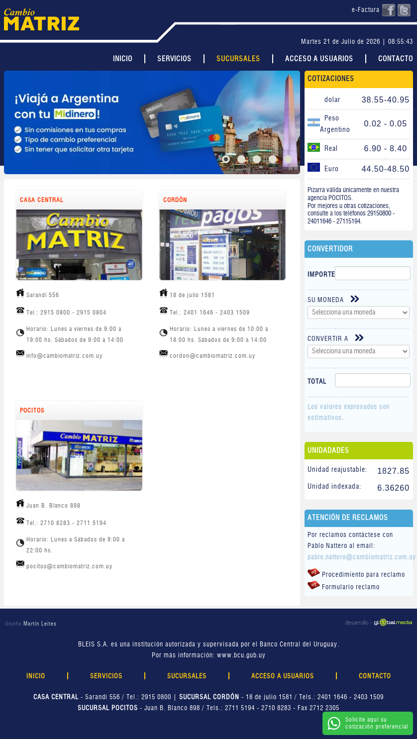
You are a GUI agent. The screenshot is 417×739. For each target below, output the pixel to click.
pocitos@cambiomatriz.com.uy (69, 566)
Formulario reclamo (344, 586)
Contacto (395, 59)
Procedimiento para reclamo (356, 573)
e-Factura (366, 10)
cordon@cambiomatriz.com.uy (212, 356)
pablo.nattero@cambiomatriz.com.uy (362, 557)
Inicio (122, 59)
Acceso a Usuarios (319, 59)
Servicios (174, 59)
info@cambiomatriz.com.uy (64, 356)
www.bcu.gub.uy (241, 655)
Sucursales (238, 59)
